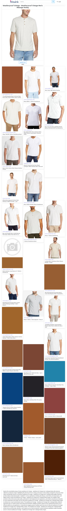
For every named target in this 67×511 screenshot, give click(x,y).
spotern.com (23, 62)
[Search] (36, 1)
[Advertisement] (35, 266)
